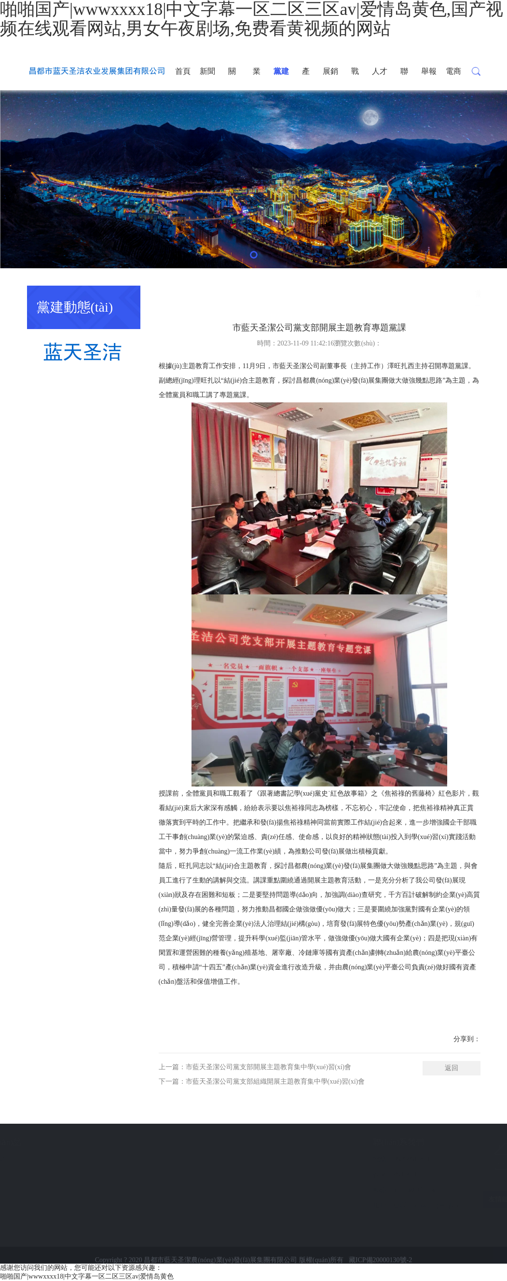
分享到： (466, 1039)
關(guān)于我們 (232, 78)
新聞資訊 (207, 78)
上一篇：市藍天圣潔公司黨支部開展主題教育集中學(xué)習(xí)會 (255, 1067)
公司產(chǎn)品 (52, 1142)
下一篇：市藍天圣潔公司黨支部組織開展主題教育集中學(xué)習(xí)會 (262, 1081)
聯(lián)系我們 (404, 78)
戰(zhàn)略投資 (355, 78)
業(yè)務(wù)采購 (256, 78)
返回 (451, 1068)
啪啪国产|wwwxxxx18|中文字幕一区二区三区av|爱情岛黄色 (87, 1276)
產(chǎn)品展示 (306, 78)
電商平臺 (453, 78)
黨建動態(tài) (281, 78)
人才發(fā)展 (379, 78)
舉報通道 (429, 78)
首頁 (183, 71)
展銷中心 (330, 78)
